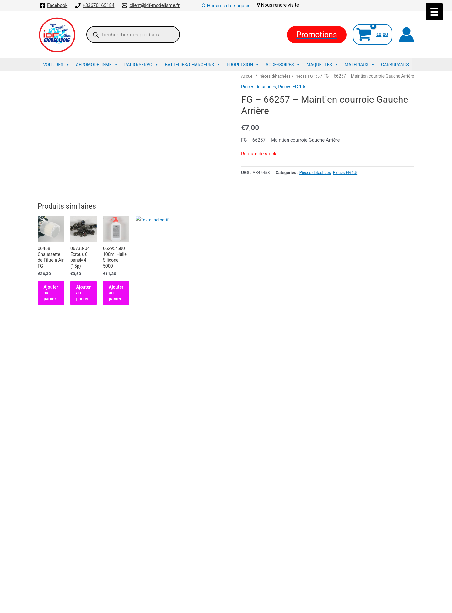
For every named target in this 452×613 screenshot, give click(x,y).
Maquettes (322, 64)
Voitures (56, 64)
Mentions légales (226, 555)
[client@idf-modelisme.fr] (150, 5)
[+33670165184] (94, 5)
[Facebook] (53, 5)
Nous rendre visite (280, 5)
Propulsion (243, 64)
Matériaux (360, 64)
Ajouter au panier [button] (65, 335)
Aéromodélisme (97, 64)
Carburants (395, 64)
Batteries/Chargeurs (192, 64)
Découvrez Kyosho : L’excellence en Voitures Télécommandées (226, 564)
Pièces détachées (276, 76)
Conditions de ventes (226, 547)
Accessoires (283, 64)
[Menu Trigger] (434, 11)
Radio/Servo (141, 64)
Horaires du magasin (226, 5)
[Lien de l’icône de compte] (406, 34)
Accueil (248, 76)
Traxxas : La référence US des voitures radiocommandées (226, 573)
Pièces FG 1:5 (310, 76)
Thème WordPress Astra (275, 602)
